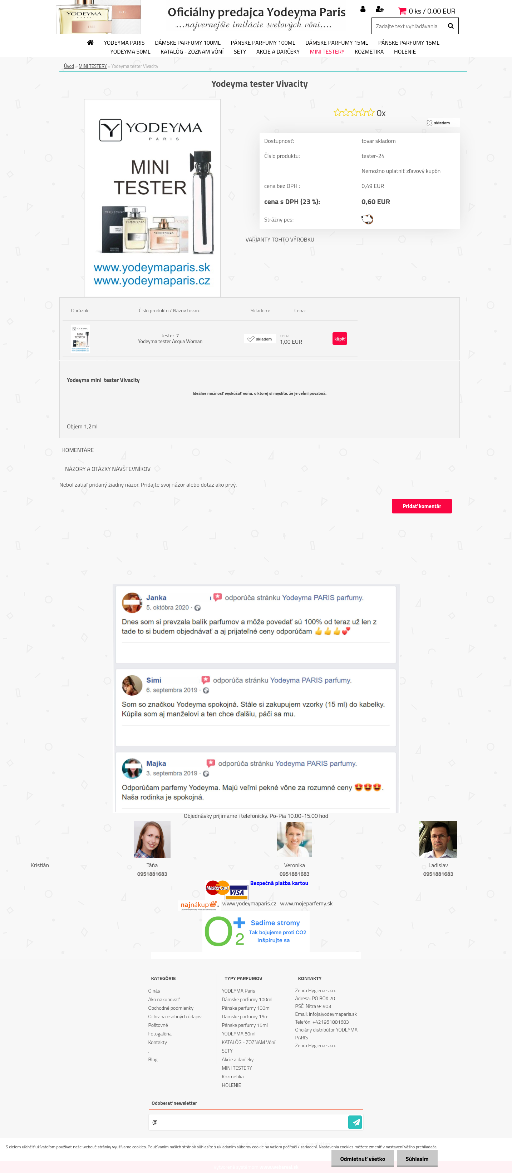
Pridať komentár (422, 506)
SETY (240, 52)
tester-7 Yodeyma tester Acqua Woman (170, 338)
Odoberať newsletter (174, 1103)
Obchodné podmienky (170, 1008)
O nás (154, 990)
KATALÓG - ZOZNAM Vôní (192, 52)
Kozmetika (369, 52)
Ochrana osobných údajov (175, 1016)
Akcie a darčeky (278, 52)
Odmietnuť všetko (362, 1158)
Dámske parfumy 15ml (336, 43)
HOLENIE (405, 52)
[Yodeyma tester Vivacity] (152, 102)
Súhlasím (417, 1158)
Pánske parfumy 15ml (408, 43)
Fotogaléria (160, 1033)
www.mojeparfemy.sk (306, 903)
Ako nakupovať (163, 999)
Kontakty (157, 1042)
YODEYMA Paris (124, 43)
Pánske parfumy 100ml (263, 43)
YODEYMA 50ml (130, 52)
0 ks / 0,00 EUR (432, 10)
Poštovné (158, 1025)
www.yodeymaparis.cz (249, 903)
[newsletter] (355, 1122)
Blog (152, 1059)
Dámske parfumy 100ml (188, 43)
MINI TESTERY (327, 52)
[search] (450, 26)
